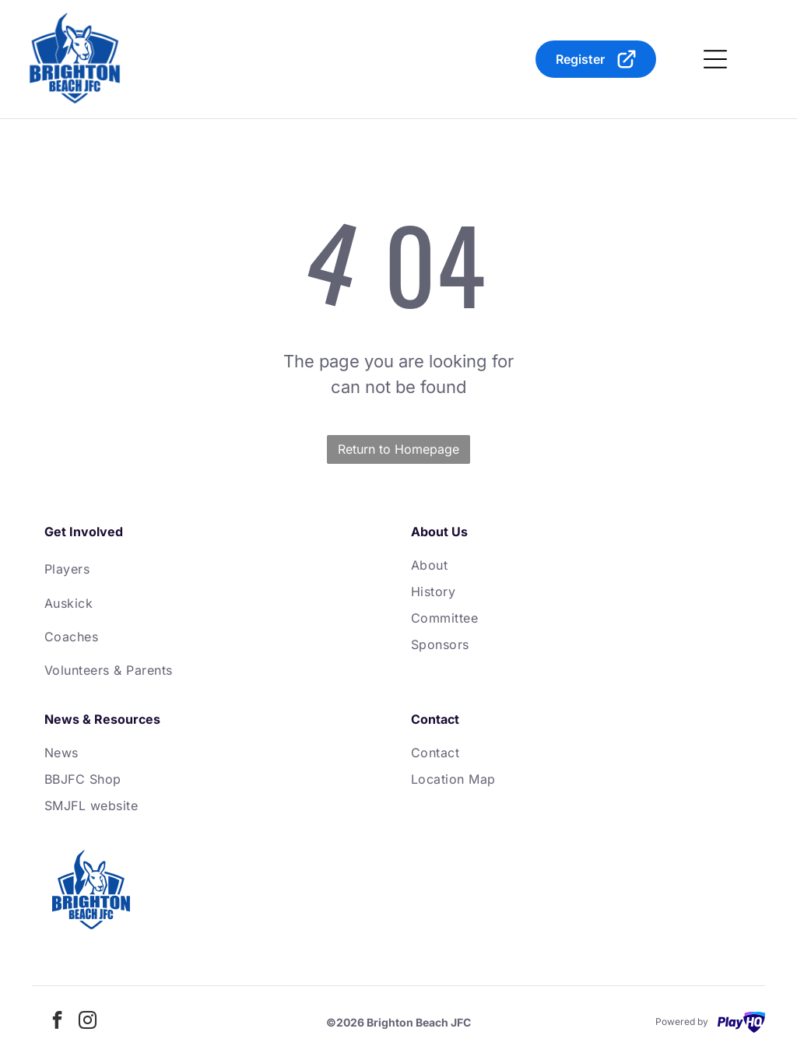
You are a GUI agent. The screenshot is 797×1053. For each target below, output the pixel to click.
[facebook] (57, 1022)
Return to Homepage (398, 449)
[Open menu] (715, 59)
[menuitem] (215, 568)
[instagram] (88, 1022)
